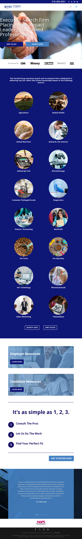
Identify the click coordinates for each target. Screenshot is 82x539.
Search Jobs (37, 44)
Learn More (17, 362)
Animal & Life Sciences (58, 142)
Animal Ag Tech (23, 171)
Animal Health (58, 113)
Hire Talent (12, 44)
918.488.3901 (58, 1)
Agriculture (24, 113)
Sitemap (57, 533)
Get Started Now (61, 458)
